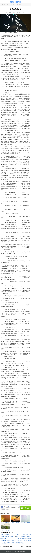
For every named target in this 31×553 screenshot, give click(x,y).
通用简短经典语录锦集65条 (5, 534)
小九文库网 (13, 551)
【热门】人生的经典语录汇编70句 (7, 540)
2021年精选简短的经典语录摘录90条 (23, 536)
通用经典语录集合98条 (5, 543)
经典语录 (19, 4)
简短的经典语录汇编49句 (21, 543)
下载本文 (23, 12)
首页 (7, 4)
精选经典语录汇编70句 (8, 546)
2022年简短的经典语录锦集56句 (6, 536)
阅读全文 (19, 12)
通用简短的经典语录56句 (21, 542)
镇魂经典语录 (3, 538)
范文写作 (13, 4)
